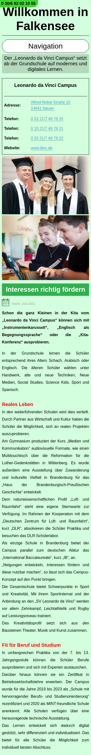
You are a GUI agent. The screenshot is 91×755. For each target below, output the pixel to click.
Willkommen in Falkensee (45, 19)
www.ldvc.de (41, 148)
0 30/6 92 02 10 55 (18, 3)
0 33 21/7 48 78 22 (47, 138)
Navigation (45, 46)
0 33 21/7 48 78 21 (47, 128)
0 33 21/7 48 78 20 (47, 119)
